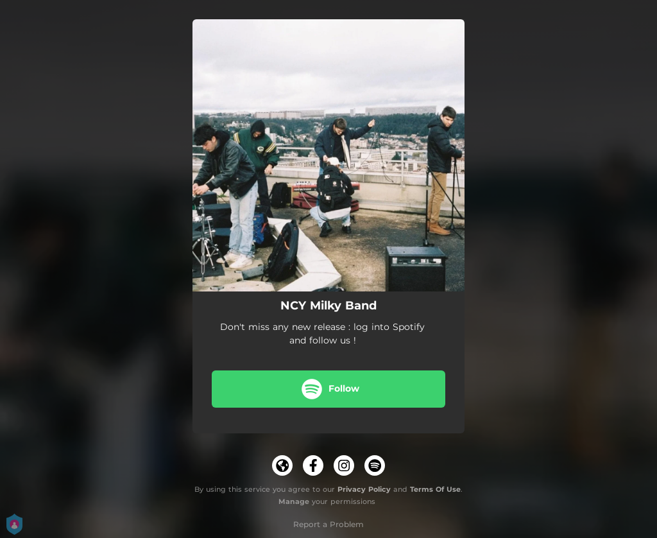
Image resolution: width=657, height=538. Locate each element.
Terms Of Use (435, 489)
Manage (293, 501)
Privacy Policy (364, 489)
